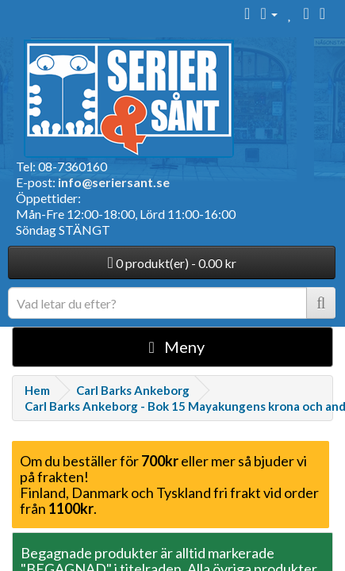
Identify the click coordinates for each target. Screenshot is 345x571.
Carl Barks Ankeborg (133, 390)
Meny (177, 346)
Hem (37, 390)
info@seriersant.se (114, 182)
